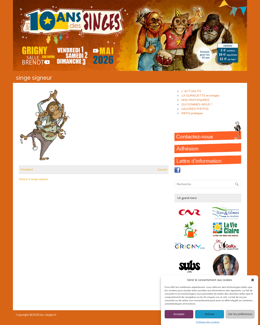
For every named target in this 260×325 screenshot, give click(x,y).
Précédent (27, 169)
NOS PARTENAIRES (195, 100)
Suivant (162, 169)
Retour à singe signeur (33, 179)
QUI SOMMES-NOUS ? (196, 104)
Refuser (210, 317)
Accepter (179, 317)
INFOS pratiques (192, 113)
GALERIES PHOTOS (195, 109)
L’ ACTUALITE (191, 91)
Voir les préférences (240, 317)
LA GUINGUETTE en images (200, 95)
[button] (252, 283)
